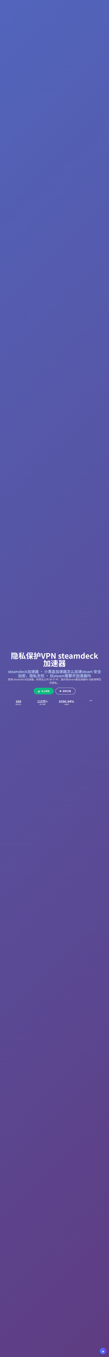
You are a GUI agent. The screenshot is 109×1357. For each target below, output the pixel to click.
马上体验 (44, 691)
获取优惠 (65, 691)
